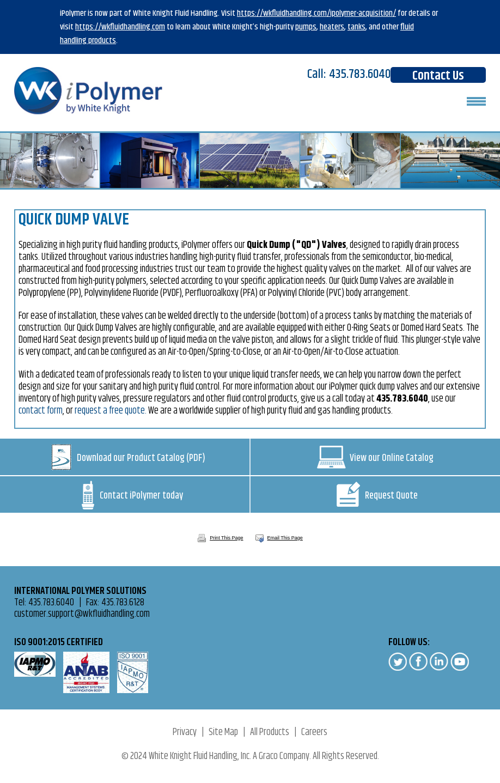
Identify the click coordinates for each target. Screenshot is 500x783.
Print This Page (220, 538)
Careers (314, 732)
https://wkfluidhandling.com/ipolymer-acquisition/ (316, 13)
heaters (332, 27)
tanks (356, 27)
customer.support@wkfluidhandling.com (82, 614)
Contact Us (438, 75)
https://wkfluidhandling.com (120, 27)
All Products (269, 732)
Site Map (223, 732)
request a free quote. (111, 410)
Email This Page (285, 538)
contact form (41, 410)
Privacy (185, 732)
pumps (305, 27)
